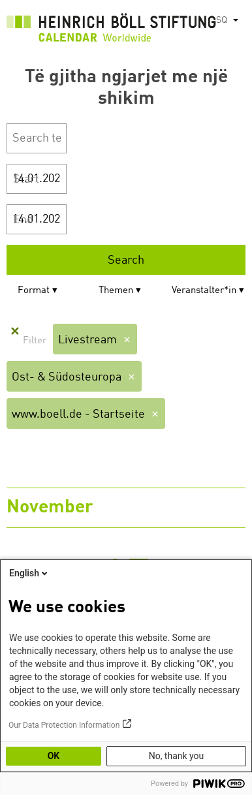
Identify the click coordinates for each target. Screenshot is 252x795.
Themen (116, 291)
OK (54, 756)
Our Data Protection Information (63, 725)
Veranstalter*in (204, 291)
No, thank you (176, 756)
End (23, 220)
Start (26, 179)
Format (34, 291)
